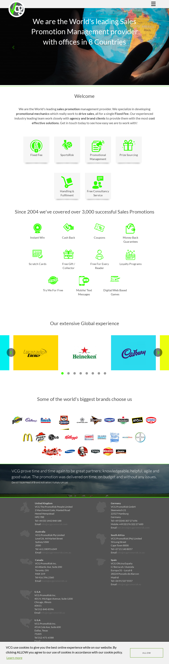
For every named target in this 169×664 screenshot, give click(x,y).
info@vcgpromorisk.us (53, 612)
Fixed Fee (36, 148)
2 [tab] (68, 373)
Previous (13, 47)
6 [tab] (93, 373)
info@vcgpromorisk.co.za (130, 552)
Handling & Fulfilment (67, 186)
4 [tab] (80, 373)
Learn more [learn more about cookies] (14, 658)
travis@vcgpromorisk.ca (54, 580)
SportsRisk (67, 148)
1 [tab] (62, 373)
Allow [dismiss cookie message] (146, 653)
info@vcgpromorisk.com (54, 524)
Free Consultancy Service (98, 186)
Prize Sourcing (129, 148)
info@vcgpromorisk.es (129, 584)
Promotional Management (98, 150)
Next (155, 47)
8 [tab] (105, 373)
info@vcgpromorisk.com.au (56, 552)
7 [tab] (99, 373)
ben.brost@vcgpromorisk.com (133, 527)
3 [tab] (74, 373)
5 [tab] (87, 373)
